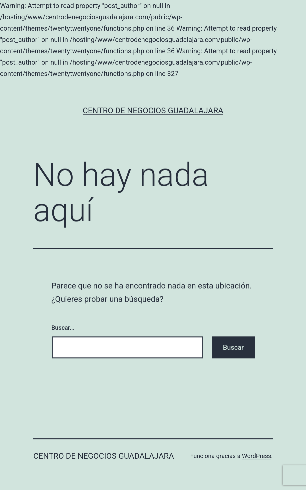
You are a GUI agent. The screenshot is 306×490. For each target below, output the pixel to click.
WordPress (256, 455)
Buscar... (63, 327)
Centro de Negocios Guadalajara (153, 110)
